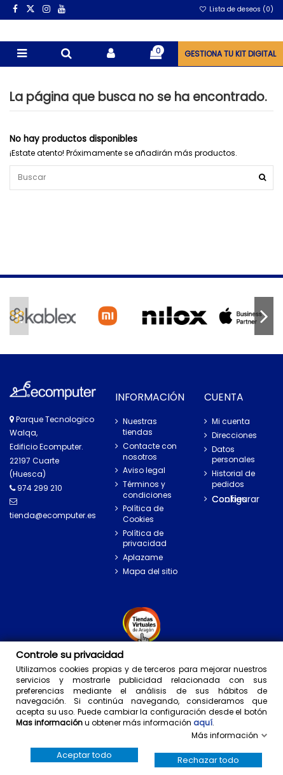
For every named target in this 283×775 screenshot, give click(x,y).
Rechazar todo (208, 760)
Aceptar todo (84, 755)
